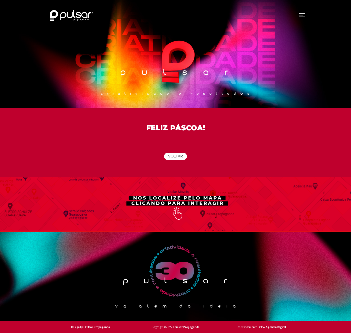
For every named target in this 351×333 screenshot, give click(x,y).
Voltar (175, 156)
